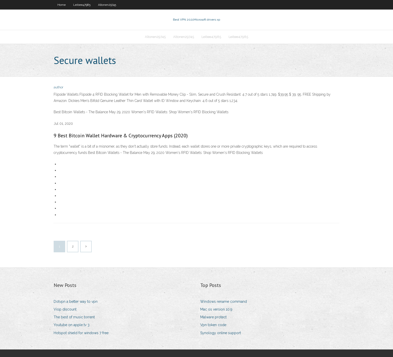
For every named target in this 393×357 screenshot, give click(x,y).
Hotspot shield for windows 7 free (81, 333)
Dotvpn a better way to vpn (75, 302)
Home (61, 5)
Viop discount (65, 309)
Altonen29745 (107, 5)
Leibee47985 (81, 5)
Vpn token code (213, 325)
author (58, 87)
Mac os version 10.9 (216, 309)
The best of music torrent (74, 317)
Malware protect (213, 317)
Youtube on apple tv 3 (71, 325)
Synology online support (220, 333)
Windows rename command (223, 302)
